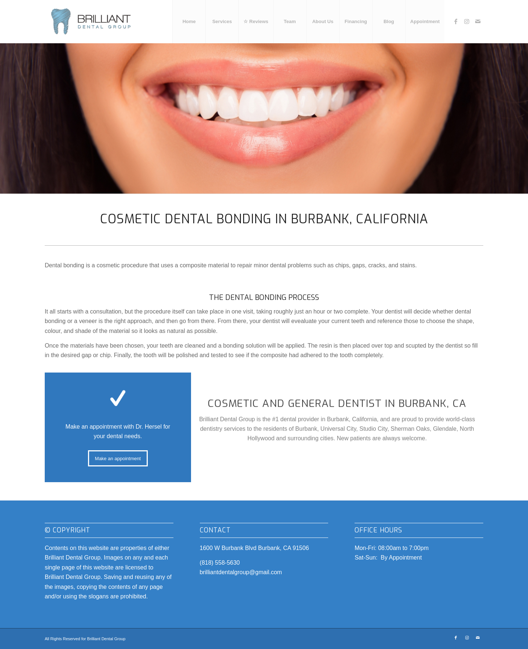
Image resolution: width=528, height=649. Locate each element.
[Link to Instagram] (466, 21)
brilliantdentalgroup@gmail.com (241, 572)
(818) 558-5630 (220, 563)
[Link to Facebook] (455, 21)
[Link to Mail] (477, 21)
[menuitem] (188, 21)
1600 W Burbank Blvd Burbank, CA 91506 (254, 548)
